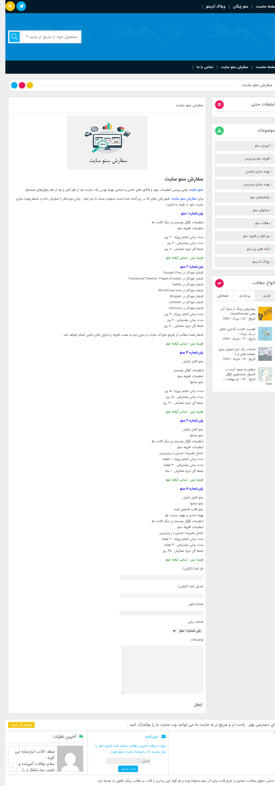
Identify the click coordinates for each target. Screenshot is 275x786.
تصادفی (217, 295)
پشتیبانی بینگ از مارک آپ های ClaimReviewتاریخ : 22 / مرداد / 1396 (232, 314)
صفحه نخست (260, 6)
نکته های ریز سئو (252, 249)
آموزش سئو (256, 145)
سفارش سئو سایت (229, 67)
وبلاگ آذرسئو (210, 6)
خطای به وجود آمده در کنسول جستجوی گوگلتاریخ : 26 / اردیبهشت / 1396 (242, 377)
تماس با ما (199, 67)
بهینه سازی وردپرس (251, 184)
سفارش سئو (183, 198)
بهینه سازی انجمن (252, 171)
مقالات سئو (257, 223)
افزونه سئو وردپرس (251, 158)
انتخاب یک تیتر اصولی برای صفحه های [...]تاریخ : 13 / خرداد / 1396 (231, 354)
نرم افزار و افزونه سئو (251, 236)
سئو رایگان (235, 6)
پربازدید (239, 295)
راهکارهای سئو (254, 197)
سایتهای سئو (256, 210)
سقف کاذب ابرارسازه (32, 752)
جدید (261, 295)
